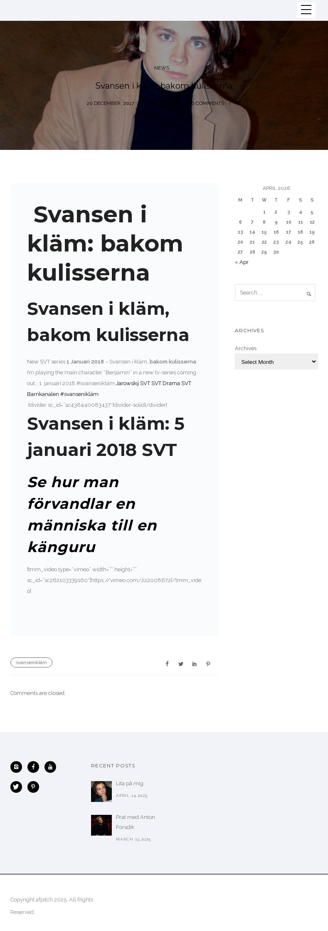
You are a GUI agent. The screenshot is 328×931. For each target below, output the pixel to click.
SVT (145, 383)
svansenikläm (31, 662)
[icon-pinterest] (33, 787)
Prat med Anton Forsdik (135, 822)
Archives (245, 348)
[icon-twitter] (18, 787)
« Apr (242, 262)
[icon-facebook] (35, 767)
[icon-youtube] (52, 767)
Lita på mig (129, 783)
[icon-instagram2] (18, 767)
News (161, 68)
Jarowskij (127, 383)
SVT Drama (165, 383)
